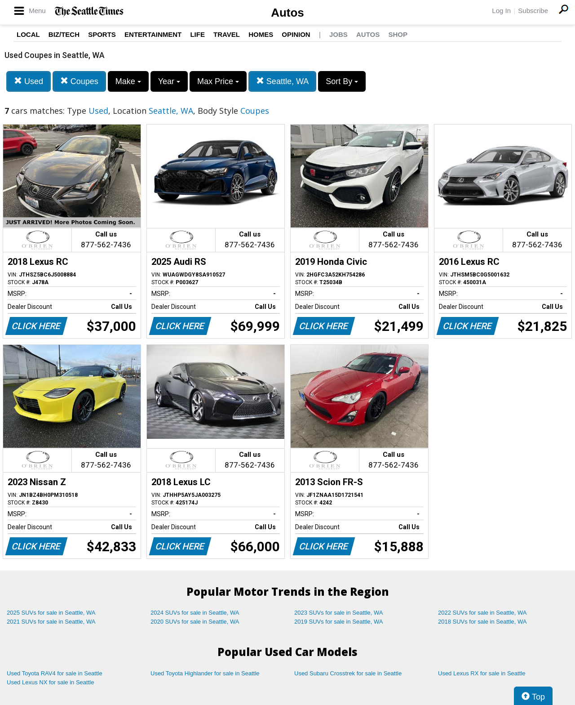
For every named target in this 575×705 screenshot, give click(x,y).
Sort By (342, 81)
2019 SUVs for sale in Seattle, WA (338, 621)
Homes (260, 34)
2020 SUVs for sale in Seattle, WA (194, 621)
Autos (287, 12)
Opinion (296, 34)
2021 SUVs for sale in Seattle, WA (51, 621)
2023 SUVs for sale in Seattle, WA (338, 612)
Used (28, 81)
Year (169, 81)
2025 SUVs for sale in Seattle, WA (51, 612)
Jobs (338, 34)
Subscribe (533, 10)
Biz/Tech (64, 34)
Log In (501, 10)
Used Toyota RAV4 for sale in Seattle (54, 673)
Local (28, 34)
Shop (397, 34)
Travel (226, 34)
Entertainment (152, 34)
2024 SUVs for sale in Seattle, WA (194, 612)
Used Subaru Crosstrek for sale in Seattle (348, 673)
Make (128, 81)
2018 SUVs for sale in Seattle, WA (482, 621)
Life (197, 34)
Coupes (79, 81)
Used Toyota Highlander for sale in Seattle (205, 673)
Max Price (218, 81)
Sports (102, 34)
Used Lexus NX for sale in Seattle (50, 682)
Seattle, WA (282, 81)
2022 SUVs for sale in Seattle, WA (482, 612)
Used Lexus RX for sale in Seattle (481, 673)
